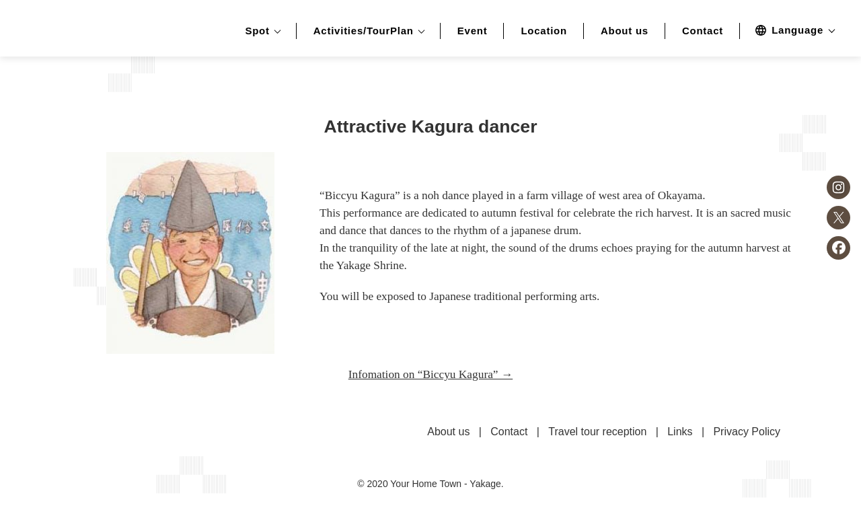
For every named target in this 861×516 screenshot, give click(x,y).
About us (624, 31)
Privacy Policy (746, 431)
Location (544, 31)
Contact (702, 31)
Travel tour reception (597, 431)
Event (472, 31)
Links (679, 431)
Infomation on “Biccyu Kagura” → (430, 374)
